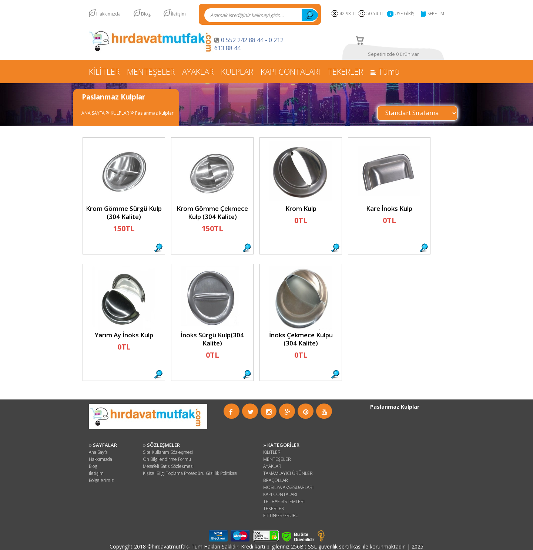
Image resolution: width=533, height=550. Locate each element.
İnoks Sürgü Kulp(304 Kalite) (212, 339)
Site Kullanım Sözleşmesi (168, 452)
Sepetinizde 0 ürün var (393, 54)
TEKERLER (345, 71)
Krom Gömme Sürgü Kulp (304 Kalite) (124, 212)
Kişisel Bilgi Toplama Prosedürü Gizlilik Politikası (190, 473)
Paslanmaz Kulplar (154, 113)
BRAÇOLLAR (275, 480)
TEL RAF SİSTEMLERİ (284, 501)
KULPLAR (237, 71)
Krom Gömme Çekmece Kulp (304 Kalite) (212, 212)
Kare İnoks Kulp (389, 208)
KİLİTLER (104, 71)
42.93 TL (348, 13)
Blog (146, 14)
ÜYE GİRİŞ (405, 13)
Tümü (385, 71)
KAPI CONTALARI (290, 71)
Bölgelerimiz (101, 480)
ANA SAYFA (93, 113)
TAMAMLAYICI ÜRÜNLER (288, 473)
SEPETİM (436, 13)
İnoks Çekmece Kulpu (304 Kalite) (301, 339)
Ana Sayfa (98, 452)
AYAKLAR (198, 71)
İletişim (178, 14)
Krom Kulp (300, 208)
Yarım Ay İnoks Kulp (124, 335)
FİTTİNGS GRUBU (281, 515)
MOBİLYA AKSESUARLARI (288, 487)
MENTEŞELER (151, 71)
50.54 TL (376, 13)
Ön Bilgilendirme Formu (167, 459)
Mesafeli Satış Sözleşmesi (168, 466)
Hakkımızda (108, 14)
